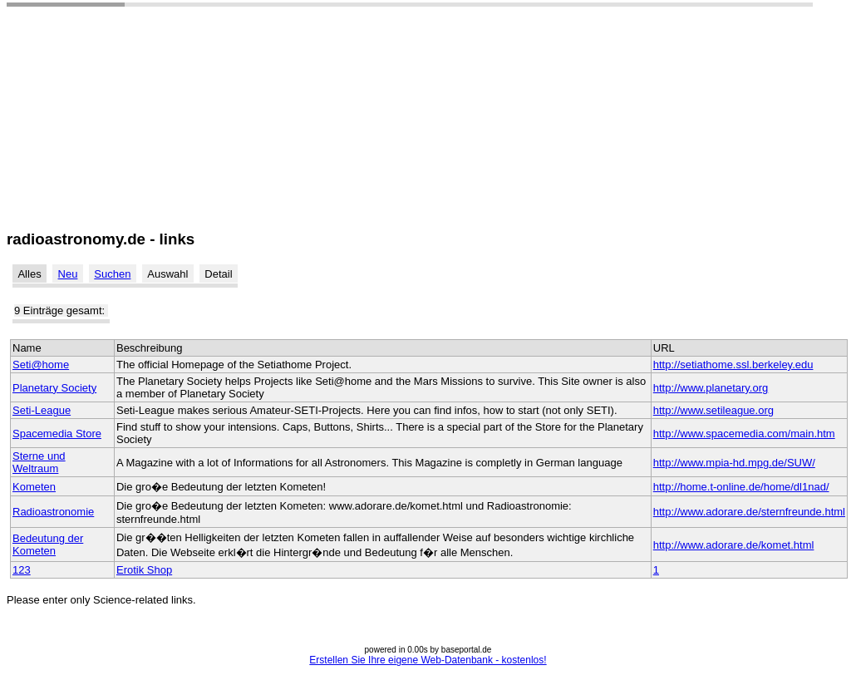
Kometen (34, 486)
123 (21, 570)
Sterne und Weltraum (39, 462)
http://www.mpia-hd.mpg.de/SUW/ (734, 462)
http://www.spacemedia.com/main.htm (744, 433)
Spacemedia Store (56, 433)
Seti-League (41, 410)
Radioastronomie (53, 511)
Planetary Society (54, 388)
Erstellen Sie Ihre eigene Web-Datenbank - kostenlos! (427, 660)
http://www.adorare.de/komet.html (733, 545)
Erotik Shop (144, 570)
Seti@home (40, 364)
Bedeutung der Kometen (47, 544)
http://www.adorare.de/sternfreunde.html (749, 511)
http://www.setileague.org (713, 410)
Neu (68, 274)
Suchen (112, 274)
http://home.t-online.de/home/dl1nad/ (741, 486)
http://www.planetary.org (711, 388)
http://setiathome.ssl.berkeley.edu (733, 364)
